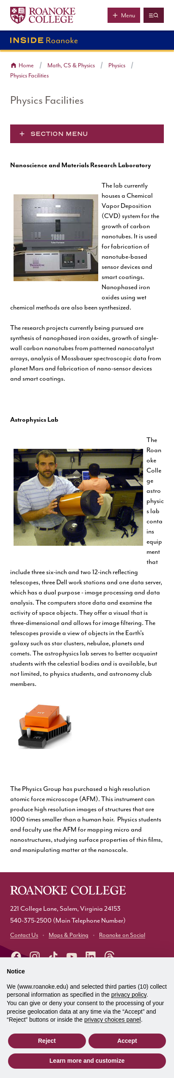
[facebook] (16, 956)
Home (26, 65)
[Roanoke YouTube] (72, 956)
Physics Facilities (29, 75)
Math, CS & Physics (71, 65)
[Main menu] (124, 15)
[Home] (42, 15)
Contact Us (24, 935)
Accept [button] (127, 1040)
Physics (116, 65)
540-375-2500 (31, 921)
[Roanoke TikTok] (53, 956)
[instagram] (35, 956)
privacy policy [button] (128, 994)
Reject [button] (47, 1040)
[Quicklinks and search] (154, 15)
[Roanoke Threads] (109, 956)
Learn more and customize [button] (87, 1060)
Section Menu (59, 134)
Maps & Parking (68, 935)
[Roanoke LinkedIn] (91, 956)
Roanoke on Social (122, 935)
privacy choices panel (112, 1019)
